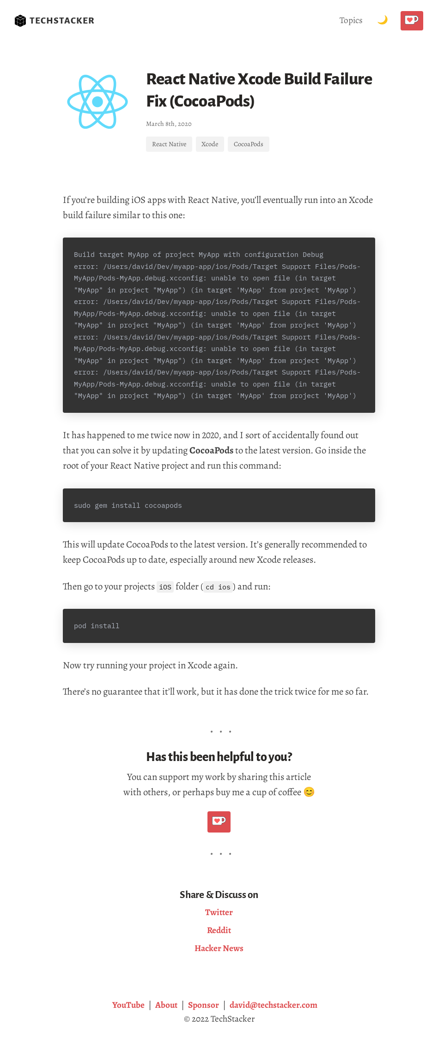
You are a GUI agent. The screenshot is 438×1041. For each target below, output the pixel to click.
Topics (351, 20)
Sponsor (203, 1005)
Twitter (219, 912)
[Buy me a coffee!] (412, 20)
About (166, 1005)
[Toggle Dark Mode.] (382, 20)
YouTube (128, 1005)
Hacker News (219, 948)
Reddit (219, 930)
